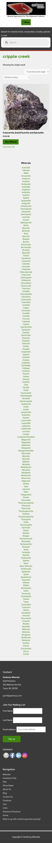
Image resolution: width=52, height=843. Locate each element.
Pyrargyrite (26, 519)
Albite (26, 173)
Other (26, 492)
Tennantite (26, 594)
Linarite (26, 434)
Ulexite (26, 610)
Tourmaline (26, 604)
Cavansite (26, 261)
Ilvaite (26, 407)
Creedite (26, 316)
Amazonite (26, 176)
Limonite (26, 431)
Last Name (8, 720)
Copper (26, 308)
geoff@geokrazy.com (12, 695)
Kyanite (26, 418)
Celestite (26, 264)
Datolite (26, 332)
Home (5, 815)
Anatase (26, 181)
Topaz (26, 602)
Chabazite (26, 269)
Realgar (26, 536)
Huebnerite (26, 404)
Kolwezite (26, 415)
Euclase (26, 360)
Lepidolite (26, 426)
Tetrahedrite (26, 596)
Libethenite (26, 429)
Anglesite (26, 190)
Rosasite (26, 547)
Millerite (25, 462)
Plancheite (26, 508)
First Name (8, 711)
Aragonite (26, 203)
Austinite (26, 217)
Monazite (26, 470)
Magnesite (26, 440)
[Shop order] (16, 77)
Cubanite (26, 321)
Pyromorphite (26, 525)
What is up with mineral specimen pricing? (21, 819)
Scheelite (26, 552)
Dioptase (26, 341)
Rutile (26, 550)
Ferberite (26, 371)
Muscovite (26, 478)
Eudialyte (26, 363)
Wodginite (26, 635)
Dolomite (26, 343)
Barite (26, 225)
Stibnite (26, 583)
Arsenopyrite (26, 209)
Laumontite (26, 420)
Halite (25, 390)
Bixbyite (26, 239)
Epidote (26, 354)
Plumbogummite (26, 511)
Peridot (26, 497)
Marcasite (26, 453)
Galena (26, 376)
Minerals (7, 774)
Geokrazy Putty (9, 778)
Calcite (26, 255)
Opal (26, 486)
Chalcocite (26, 275)
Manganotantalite (26, 451)
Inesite (26, 409)
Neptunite (26, 481)
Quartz (26, 530)
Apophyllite (26, 201)
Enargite (26, 349)
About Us (7, 789)
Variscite (26, 615)
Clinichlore (26, 297)
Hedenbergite (26, 396)
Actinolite (26, 168)
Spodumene (26, 577)
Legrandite (26, 423)
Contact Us (8, 797)
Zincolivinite (26, 648)
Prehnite (26, 514)
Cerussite (26, 266)
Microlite (26, 459)
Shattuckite (26, 558)
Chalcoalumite (26, 272)
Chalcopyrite (26, 277)
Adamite (26, 170)
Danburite (26, 330)
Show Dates (8, 785)
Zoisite (26, 654)
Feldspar (26, 368)
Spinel (26, 574)
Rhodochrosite (26, 539)
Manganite (26, 448)
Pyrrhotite (26, 528)
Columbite (26, 302)
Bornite (26, 242)
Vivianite (26, 621)
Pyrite (26, 522)
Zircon (26, 651)
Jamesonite (26, 412)
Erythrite (26, 357)
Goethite (26, 382)
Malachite (26, 445)
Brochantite (26, 247)
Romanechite (26, 544)
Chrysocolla (26, 286)
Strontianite (26, 588)
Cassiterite (26, 258)
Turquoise (26, 607)
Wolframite (26, 637)
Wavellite (26, 626)
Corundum (26, 310)
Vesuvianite (26, 618)
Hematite (26, 398)
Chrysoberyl (26, 283)
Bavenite (26, 228)
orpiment (26, 489)
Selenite (26, 555)
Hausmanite (26, 393)
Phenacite (26, 506)
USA (13, 147)
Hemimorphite (26, 401)
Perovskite (26, 500)
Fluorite (26, 374)
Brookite (26, 250)
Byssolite (26, 253)
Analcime (26, 179)
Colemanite (26, 299)
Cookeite (26, 305)
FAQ (4, 782)
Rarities (26, 533)
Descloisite (26, 335)
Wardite (26, 624)
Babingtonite (26, 223)
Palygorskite (26, 495)
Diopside (26, 338)
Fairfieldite (26, 365)
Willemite (26, 629)
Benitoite (26, 231)
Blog (5, 793)
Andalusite (26, 184)
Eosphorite (26, 352)
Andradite (26, 187)
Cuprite (26, 324)
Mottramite (26, 475)
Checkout (7, 800)
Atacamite (26, 212)
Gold (4, 147)
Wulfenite (26, 640)
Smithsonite (26, 569)
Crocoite (26, 319)
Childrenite (26, 280)
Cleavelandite (26, 294)
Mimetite (26, 464)
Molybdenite (26, 467)
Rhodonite (26, 541)
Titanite (26, 599)
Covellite (26, 313)
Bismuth (26, 236)
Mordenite (26, 473)
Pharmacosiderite (26, 503)
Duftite (26, 346)
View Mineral (11, 142)
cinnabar (26, 291)
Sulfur (26, 591)
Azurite (26, 220)
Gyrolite (26, 387)
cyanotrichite (25, 327)
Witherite (26, 632)
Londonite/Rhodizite (26, 437)
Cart (5, 804)
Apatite (26, 198)
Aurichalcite (26, 214)
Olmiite (26, 484)
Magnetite (26, 442)
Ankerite (26, 195)
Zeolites (26, 643)
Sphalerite (26, 572)
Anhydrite (26, 192)
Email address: (10, 729)
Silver (9, 147)
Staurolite (26, 580)
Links (5, 808)
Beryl (26, 233)
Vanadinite (26, 613)
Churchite (26, 288)
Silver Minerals (26, 566)
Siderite (26, 561)
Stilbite (26, 585)
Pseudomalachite (25, 517)
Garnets (26, 379)
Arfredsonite (26, 206)
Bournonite (26, 244)
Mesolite (26, 456)
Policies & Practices (12, 811)
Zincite (26, 646)
